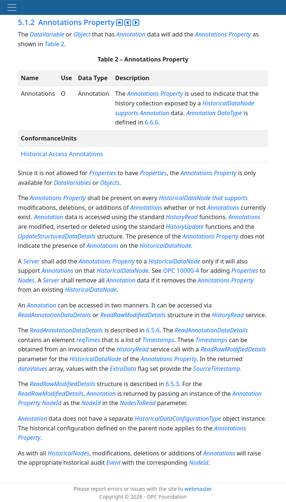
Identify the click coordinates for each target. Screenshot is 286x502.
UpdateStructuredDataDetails (56, 236)
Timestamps (158, 340)
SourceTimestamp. (217, 368)
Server (31, 261)
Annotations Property (223, 34)
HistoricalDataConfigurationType (177, 418)
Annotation (131, 34)
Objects (110, 183)
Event (114, 462)
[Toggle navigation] (11, 7)
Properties (102, 173)
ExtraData (124, 368)
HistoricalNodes (68, 453)
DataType (229, 113)
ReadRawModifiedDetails (133, 315)
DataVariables (72, 183)
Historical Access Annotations (62, 154)
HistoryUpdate (185, 226)
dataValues (32, 368)
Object (81, 34)
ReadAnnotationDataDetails (54, 315)
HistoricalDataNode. (166, 245)
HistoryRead (182, 217)
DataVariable (47, 34)
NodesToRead (138, 403)
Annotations (143, 93)
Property (172, 93)
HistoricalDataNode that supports (203, 198)
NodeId (51, 403)
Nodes (26, 280)
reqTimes (88, 340)
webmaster (197, 488)
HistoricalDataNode (175, 261)
